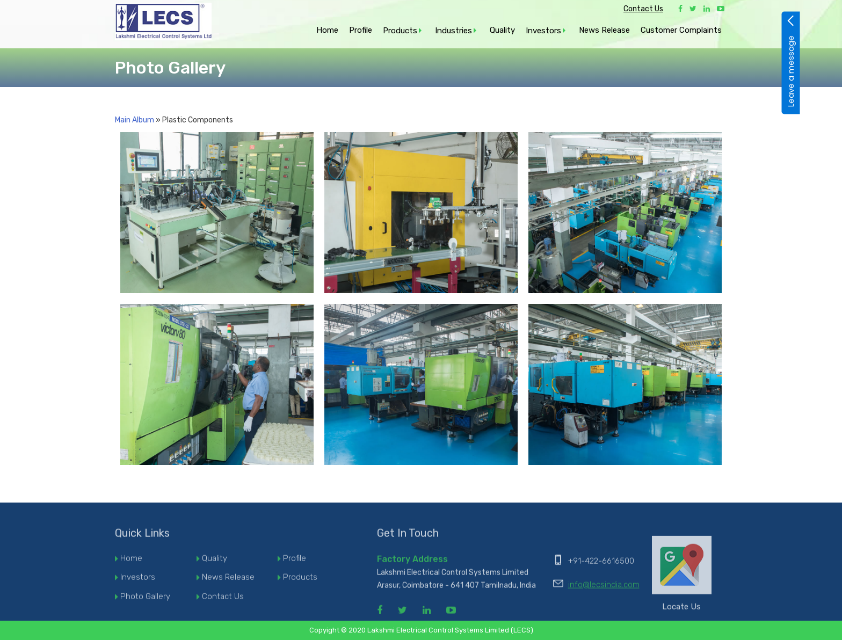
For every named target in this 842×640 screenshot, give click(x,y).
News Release (604, 30)
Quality (502, 30)
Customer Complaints (681, 30)
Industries (453, 30)
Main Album (134, 120)
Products (400, 30)
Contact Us (643, 8)
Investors (543, 30)
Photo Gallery (145, 600)
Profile (360, 30)
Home (327, 30)
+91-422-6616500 (601, 564)
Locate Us (682, 577)
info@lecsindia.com (604, 587)
